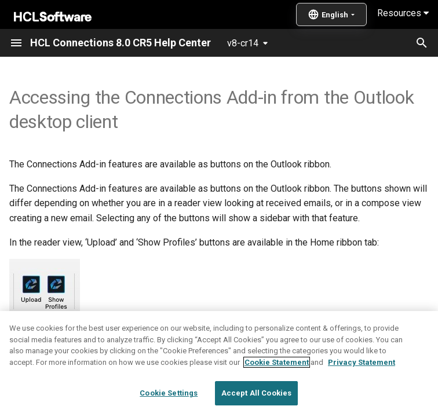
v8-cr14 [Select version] (242, 43)
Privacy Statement (361, 401)
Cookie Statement (276, 401)
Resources (403, 13)
